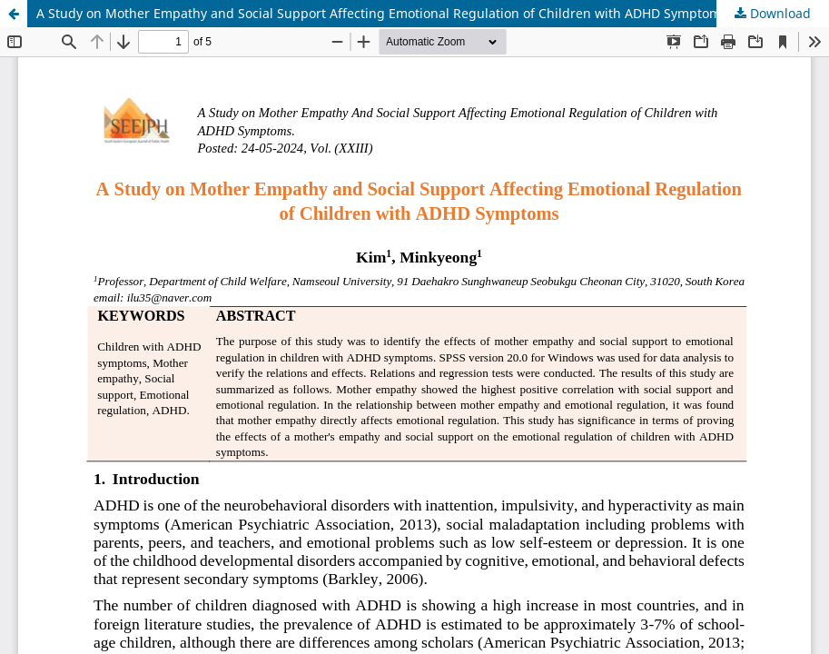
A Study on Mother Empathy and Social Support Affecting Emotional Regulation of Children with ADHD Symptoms (381, 13)
